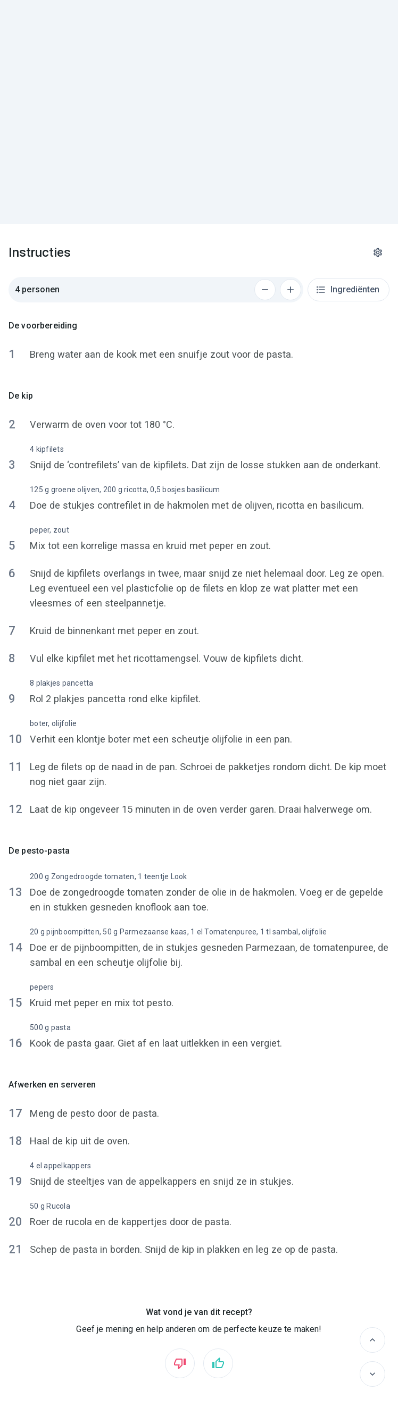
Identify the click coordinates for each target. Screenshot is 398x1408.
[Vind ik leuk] (218, 1363)
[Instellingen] (377, 252)
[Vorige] (372, 1340)
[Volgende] (372, 1374)
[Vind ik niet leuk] (180, 1363)
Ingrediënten (347, 289)
